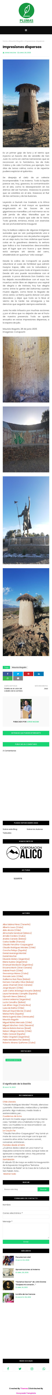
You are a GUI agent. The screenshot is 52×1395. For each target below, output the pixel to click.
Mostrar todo (9, 1173)
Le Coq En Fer (9, 1130)
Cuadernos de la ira (12, 1116)
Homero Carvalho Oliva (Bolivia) (18, 982)
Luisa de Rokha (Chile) (13, 1008)
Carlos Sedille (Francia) (14, 941)
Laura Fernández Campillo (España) (20, 993)
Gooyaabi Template (26, 1393)
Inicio (5, 41)
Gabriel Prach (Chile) (13, 970)
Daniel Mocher (10, 956)
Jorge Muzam (10, 52)
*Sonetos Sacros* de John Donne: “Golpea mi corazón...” (31, 1283)
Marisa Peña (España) (13, 1013)
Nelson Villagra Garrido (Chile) (17, 1031)
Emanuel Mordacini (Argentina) (18, 964)
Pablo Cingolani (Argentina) (16, 1036)
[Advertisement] (26, 1333)
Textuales (7, 833)
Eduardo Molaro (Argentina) (16, 959)
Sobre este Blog (10, 829)
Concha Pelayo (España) (15, 950)
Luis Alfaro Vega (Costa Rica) (17, 1005)
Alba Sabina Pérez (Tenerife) (17, 924)
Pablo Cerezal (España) (14, 1034)
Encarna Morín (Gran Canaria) (17, 967)
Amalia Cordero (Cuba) (14, 936)
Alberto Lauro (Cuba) (13, 927)
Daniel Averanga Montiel (14, 953)
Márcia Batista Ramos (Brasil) (17, 1028)
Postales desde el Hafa (14, 1145)
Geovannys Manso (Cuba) (15, 973)
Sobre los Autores (35, 829)
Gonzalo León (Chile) (13, 976)
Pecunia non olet (23, 1257)
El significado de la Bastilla (17, 1083)
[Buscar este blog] (20, 1189)
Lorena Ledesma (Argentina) (17, 999)
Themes (24, 1388)
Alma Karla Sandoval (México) (17, 933)
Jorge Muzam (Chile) (13, 987)
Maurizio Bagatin (16, 41)
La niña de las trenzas (25, 1294)
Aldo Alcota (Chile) (12, 930)
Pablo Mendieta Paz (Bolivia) (16, 1039)
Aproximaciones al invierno (28, 1269)
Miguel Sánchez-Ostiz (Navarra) (18, 1025)
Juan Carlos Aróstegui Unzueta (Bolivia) (22, 990)
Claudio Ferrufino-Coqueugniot (18, 944)
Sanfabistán (8, 1159)
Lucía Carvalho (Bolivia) (14, 1002)
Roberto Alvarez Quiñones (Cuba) (19, 1042)
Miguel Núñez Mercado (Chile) (17, 1022)
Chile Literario (9, 1101)
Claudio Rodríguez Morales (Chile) (19, 947)
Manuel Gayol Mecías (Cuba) (17, 1011)
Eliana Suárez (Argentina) (15, 962)
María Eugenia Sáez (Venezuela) (18, 1016)
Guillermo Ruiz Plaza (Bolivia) (16, 979)
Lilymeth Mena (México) (14, 996)
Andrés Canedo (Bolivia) (14, 938)
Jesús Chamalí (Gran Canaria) (17, 985)
